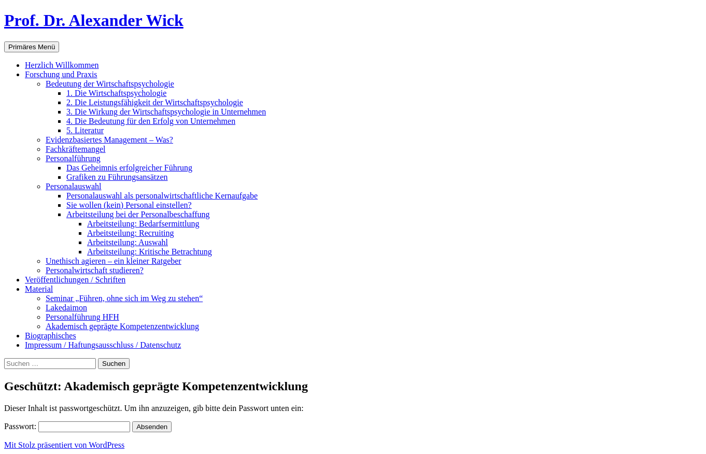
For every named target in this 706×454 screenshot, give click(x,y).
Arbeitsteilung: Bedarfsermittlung (143, 223)
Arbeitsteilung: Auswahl (127, 242)
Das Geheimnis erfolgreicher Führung (129, 167)
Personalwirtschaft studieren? (95, 270)
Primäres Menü (31, 47)
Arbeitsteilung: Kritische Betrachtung (149, 251)
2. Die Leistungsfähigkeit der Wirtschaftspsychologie (154, 102)
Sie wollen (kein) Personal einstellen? (129, 205)
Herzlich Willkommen (62, 65)
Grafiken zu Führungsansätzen (117, 177)
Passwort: (67, 426)
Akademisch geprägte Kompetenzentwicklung (122, 326)
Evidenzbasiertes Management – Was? (109, 139)
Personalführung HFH (82, 317)
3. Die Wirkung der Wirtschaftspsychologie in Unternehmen (166, 111)
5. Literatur (85, 130)
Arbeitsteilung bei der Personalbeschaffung (138, 214)
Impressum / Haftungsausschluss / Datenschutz (103, 344)
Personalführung (73, 158)
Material (39, 289)
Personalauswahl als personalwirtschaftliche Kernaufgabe (162, 195)
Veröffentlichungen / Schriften (75, 279)
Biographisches (50, 335)
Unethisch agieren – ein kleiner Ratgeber (113, 261)
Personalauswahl (74, 186)
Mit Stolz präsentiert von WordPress (64, 445)
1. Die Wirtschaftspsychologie (116, 93)
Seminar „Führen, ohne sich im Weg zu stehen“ (124, 298)
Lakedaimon (66, 307)
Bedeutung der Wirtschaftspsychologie (110, 83)
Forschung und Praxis (61, 74)
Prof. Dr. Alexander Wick (93, 20)
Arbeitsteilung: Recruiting (130, 233)
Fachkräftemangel (76, 149)
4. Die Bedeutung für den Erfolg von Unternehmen (150, 121)
